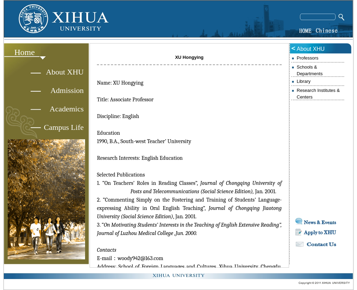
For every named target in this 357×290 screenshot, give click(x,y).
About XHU (65, 72)
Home (24, 52)
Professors (307, 58)
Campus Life (64, 127)
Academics (67, 108)
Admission (67, 90)
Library (304, 81)
